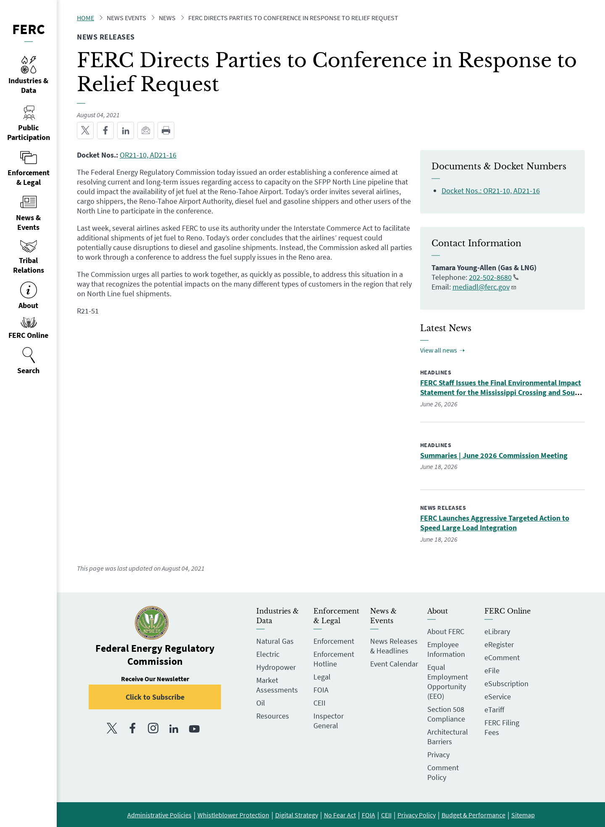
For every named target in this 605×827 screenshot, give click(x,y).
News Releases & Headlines (394, 646)
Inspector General (328, 720)
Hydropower (276, 667)
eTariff (494, 709)
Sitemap (523, 815)
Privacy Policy (416, 815)
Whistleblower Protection (233, 815)
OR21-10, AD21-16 (148, 155)
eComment (502, 657)
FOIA (321, 690)
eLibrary (497, 631)
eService (497, 696)
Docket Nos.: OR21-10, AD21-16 (491, 190)
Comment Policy (443, 772)
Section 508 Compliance (446, 714)
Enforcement (333, 641)
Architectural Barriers (447, 736)
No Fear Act (340, 815)
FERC (28, 29)
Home (85, 17)
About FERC (445, 631)
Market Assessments (277, 685)
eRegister (499, 644)
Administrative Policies (159, 815)
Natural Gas (275, 641)
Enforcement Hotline (333, 659)
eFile (492, 670)
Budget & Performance (473, 815)
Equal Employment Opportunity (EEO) (447, 681)
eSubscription (506, 683)
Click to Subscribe (155, 697)
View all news (438, 350)
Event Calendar (394, 664)
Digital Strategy (296, 815)
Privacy (438, 754)
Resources (272, 716)
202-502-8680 (494, 277)
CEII (319, 703)
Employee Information (446, 649)
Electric (267, 654)
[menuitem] (28, 361)
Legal (322, 677)
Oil (260, 703)
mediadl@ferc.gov (484, 287)
